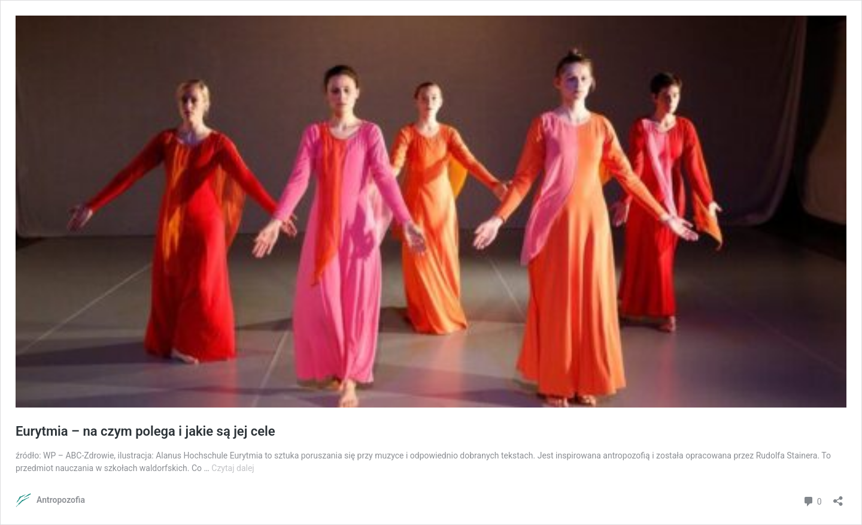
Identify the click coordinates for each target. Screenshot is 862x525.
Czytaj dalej (232, 468)
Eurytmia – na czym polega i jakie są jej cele (145, 431)
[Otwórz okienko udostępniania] (838, 497)
